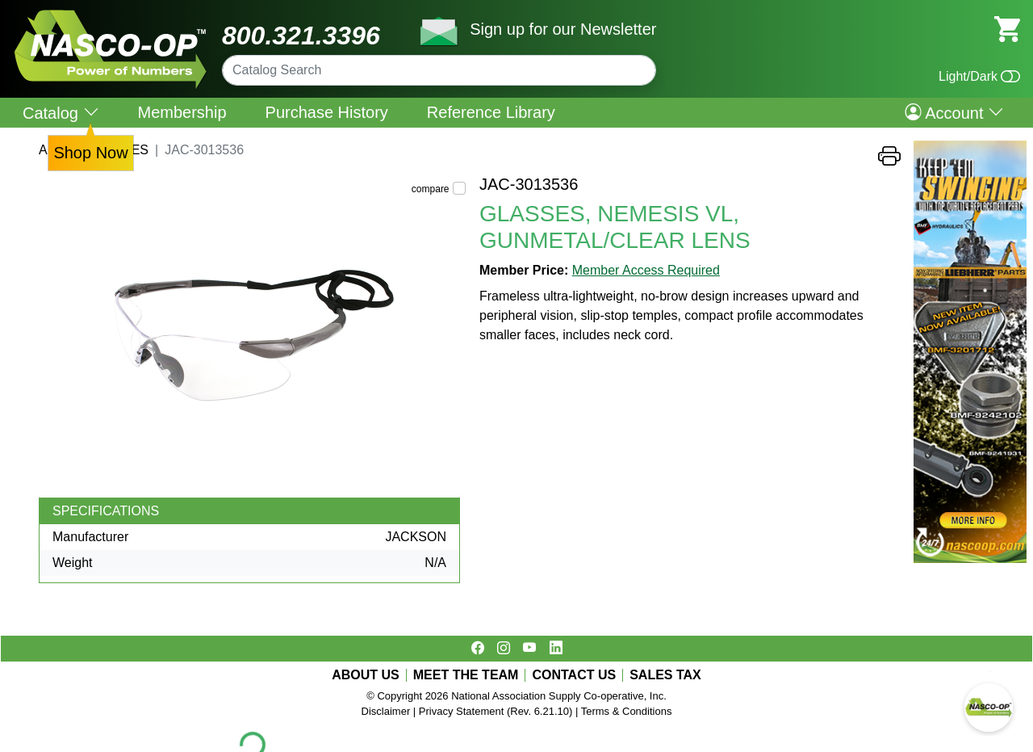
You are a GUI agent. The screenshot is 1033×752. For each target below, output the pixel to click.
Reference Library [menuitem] (491, 112)
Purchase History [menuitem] (327, 112)
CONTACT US (574, 675)
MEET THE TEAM (466, 675)
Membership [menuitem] (182, 112)
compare (431, 189)
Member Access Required (646, 270)
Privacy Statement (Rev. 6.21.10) (496, 711)
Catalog (61, 112)
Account (954, 112)
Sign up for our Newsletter (563, 29)
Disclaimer (386, 711)
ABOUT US (365, 675)
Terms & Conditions (626, 711)
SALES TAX (665, 675)
